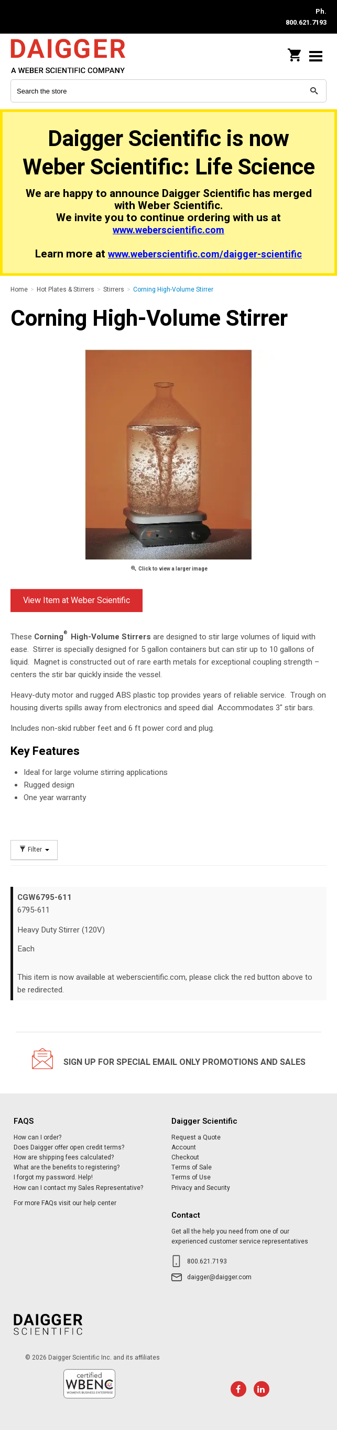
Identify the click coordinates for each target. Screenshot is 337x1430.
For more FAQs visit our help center (65, 1203)
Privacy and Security (200, 1188)
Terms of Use (191, 1177)
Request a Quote (196, 1137)
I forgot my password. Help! (53, 1177)
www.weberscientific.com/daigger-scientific (205, 254)
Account (183, 1147)
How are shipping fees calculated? (64, 1157)
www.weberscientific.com (168, 230)
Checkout (185, 1157)
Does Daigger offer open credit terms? (69, 1147)
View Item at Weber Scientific (76, 600)
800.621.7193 (207, 1261)
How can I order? (37, 1137)
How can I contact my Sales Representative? (78, 1188)
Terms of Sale (191, 1167)
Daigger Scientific (78, 56)
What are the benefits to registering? (66, 1167)
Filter (34, 849)
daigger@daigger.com (219, 1277)
